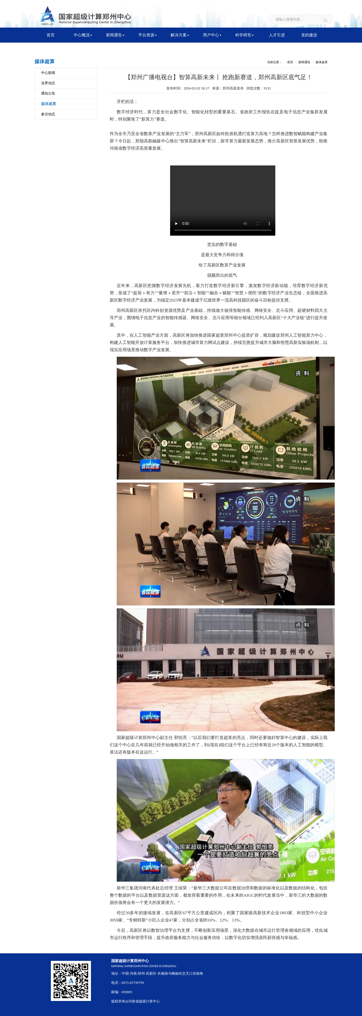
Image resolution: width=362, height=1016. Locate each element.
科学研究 (244, 35)
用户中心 (212, 35)
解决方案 (180, 35)
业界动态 (48, 83)
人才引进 (277, 35)
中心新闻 (48, 73)
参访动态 (48, 114)
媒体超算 (48, 104)
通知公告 (48, 93)
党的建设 (309, 35)
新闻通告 (115, 35)
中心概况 (83, 35)
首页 (51, 35)
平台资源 (147, 35)
